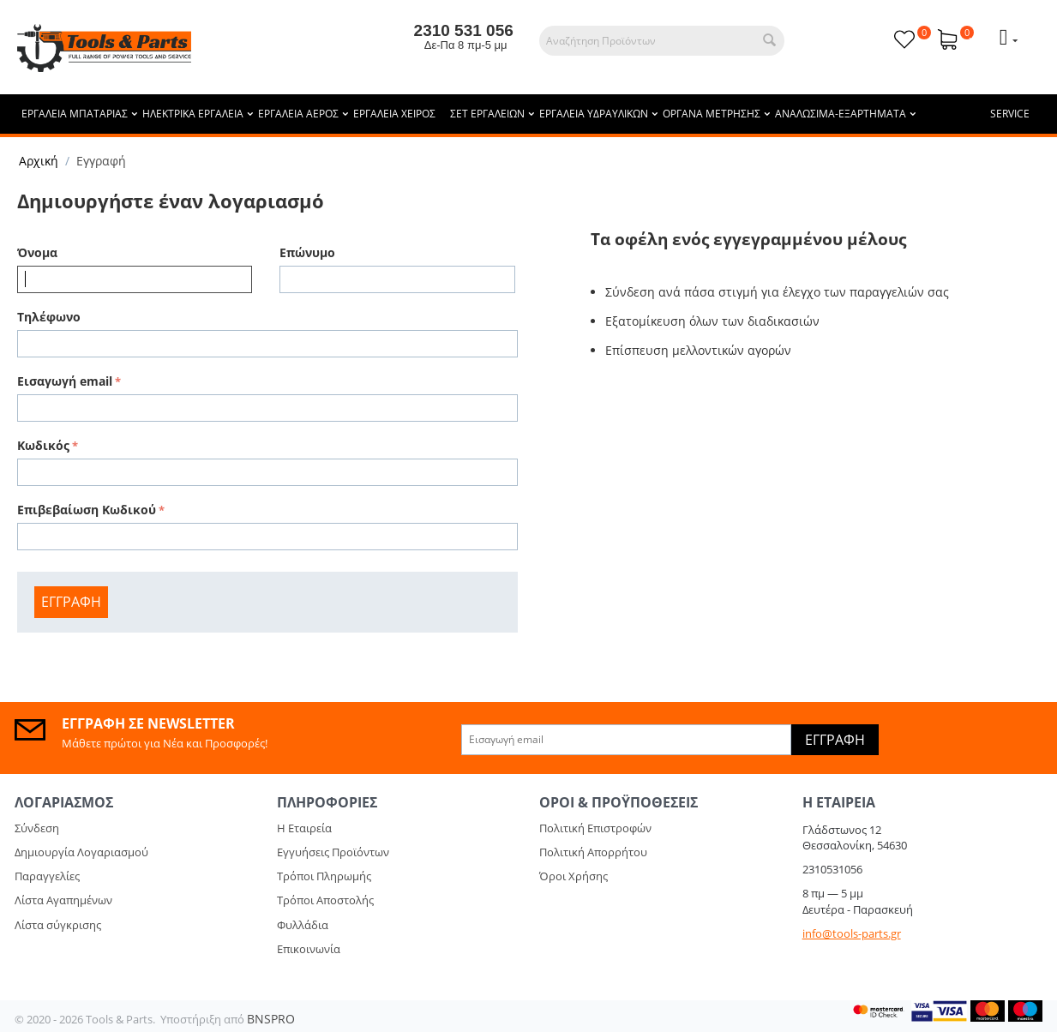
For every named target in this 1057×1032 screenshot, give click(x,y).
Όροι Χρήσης (573, 876)
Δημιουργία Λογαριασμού (81, 852)
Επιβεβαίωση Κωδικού (86, 509)
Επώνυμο (307, 252)
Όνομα (37, 252)
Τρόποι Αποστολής (325, 900)
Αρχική (38, 161)
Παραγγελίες (47, 876)
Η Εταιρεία (304, 828)
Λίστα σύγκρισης (58, 925)
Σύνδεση (37, 828)
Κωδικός (43, 445)
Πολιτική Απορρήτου (593, 852)
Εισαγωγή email (64, 381)
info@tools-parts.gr (851, 933)
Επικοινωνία (308, 949)
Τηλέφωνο (49, 317)
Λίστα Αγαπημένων (63, 900)
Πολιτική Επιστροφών (595, 828)
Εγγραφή (71, 601)
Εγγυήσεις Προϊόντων (333, 852)
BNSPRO (271, 1019)
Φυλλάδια (302, 925)
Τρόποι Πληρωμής (324, 876)
